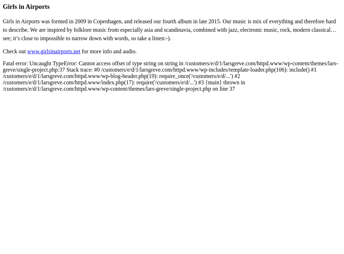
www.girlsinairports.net (53, 51)
